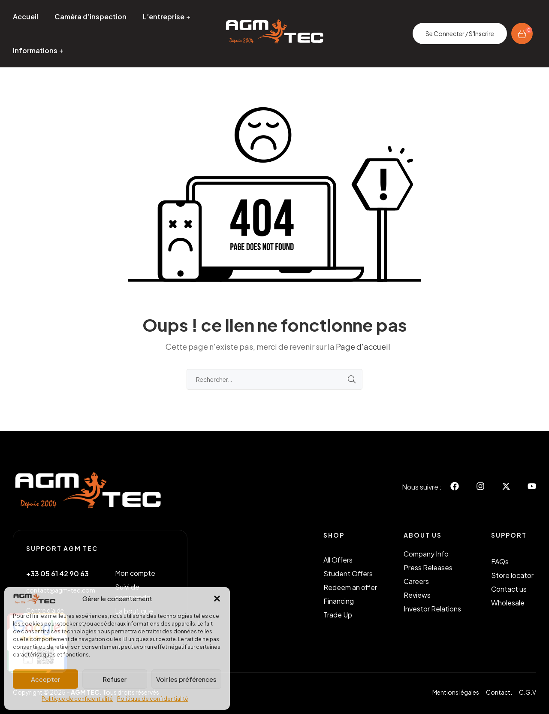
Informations (35, 50)
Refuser (115, 679)
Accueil (25, 16)
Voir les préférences (186, 679)
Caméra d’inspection (90, 16)
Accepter (45, 679)
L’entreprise (163, 16)
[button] (217, 598)
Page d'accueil (363, 346)
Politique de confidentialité (77, 699)
